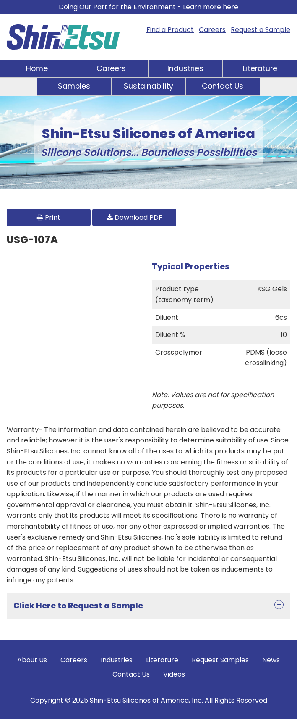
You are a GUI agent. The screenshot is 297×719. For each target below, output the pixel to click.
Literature (260, 68)
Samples (74, 86)
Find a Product (170, 29)
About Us (32, 660)
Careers (212, 29)
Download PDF (134, 217)
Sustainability (148, 86)
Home (37, 68)
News (271, 660)
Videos (174, 674)
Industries (185, 68)
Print (48, 217)
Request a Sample (260, 29)
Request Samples (220, 660)
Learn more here (210, 7)
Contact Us (222, 86)
